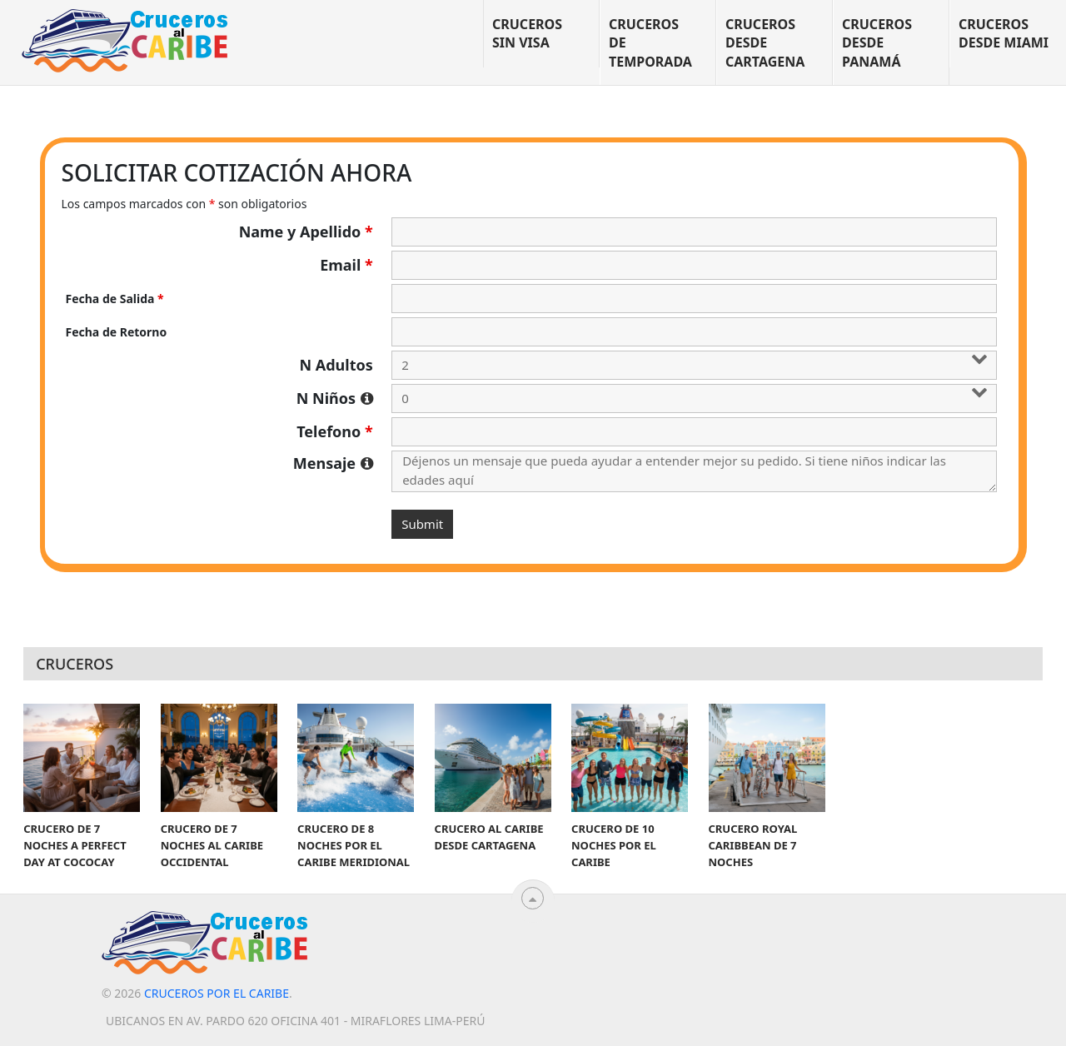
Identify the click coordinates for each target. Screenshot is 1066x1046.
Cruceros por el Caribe (216, 993)
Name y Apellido (306, 231)
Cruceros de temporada (650, 43)
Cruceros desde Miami (1004, 33)
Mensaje (333, 463)
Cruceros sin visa (527, 33)
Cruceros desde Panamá (877, 43)
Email (346, 265)
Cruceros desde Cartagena (764, 43)
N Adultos (335, 364)
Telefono (334, 431)
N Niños (334, 398)
